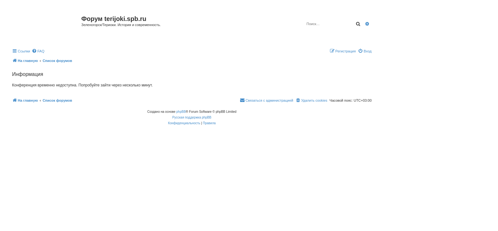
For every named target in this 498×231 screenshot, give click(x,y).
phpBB (181, 111)
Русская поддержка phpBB (191, 117)
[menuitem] (38, 51)
